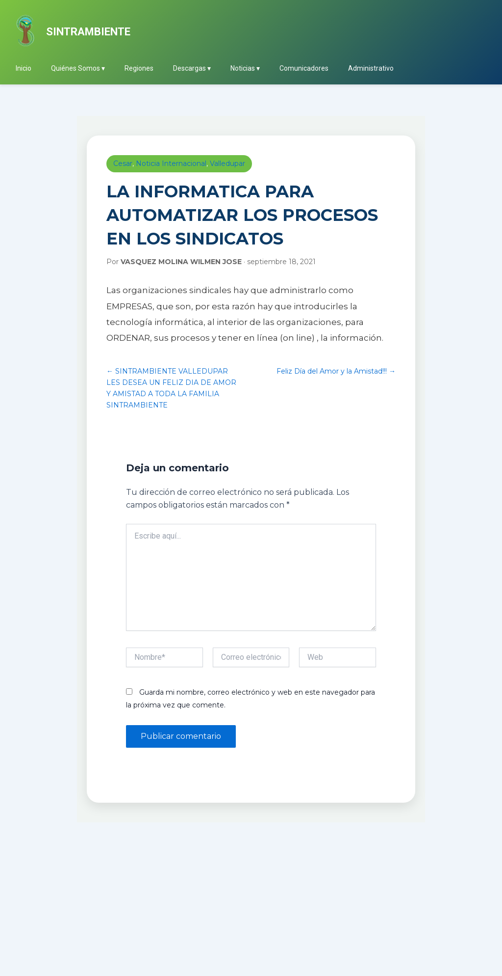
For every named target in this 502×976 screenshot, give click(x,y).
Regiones (139, 68)
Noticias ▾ (245, 68)
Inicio (23, 68)
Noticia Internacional (171, 163)
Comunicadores (303, 68)
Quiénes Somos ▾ (78, 68)
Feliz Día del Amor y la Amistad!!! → (336, 371)
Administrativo (371, 68)
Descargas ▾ (192, 68)
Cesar (122, 163)
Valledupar (227, 163)
